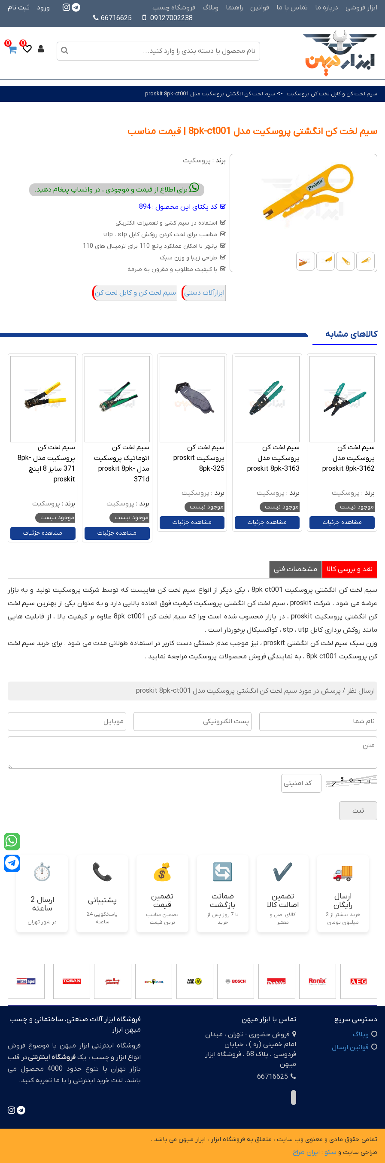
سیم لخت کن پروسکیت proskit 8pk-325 (198, 458)
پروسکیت (197, 160)
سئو (330, 1152)
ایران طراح (306, 1152)
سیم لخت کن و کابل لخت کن (135, 293)
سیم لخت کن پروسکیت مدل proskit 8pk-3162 (348, 458)
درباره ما (326, 7)
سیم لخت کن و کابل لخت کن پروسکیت (332, 93)
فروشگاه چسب (173, 7)
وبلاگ (210, 7)
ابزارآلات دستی (204, 293)
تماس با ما (292, 7)
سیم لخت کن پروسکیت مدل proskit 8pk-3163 (273, 458)
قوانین (259, 7)
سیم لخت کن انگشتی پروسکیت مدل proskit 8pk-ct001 (210, 93)
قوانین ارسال (350, 1047)
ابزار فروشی (361, 7)
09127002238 (171, 18)
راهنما (234, 7)
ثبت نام (19, 7)
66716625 (112, 18)
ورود (43, 7)
